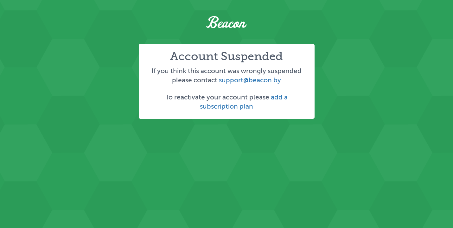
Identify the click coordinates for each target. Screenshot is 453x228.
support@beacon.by (250, 80)
